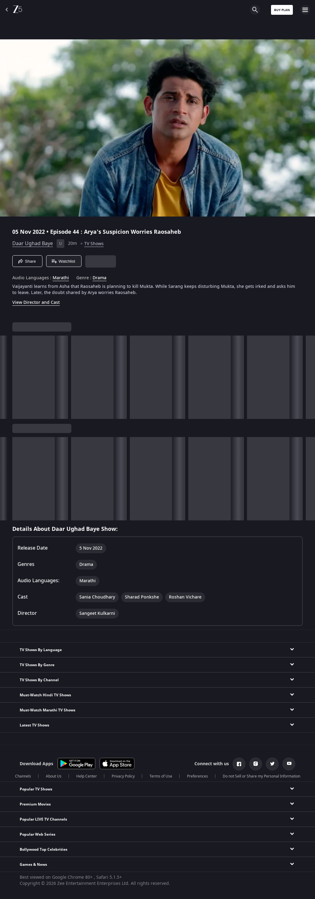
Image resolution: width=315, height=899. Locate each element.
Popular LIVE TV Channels (43, 819)
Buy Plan (282, 10)
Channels (23, 776)
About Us (54, 776)
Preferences (197, 776)
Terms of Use (161, 776)
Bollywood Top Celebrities (43, 849)
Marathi (61, 278)
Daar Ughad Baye (32, 243)
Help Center (86, 776)
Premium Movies (35, 804)
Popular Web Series (37, 834)
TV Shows (94, 244)
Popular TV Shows (36, 789)
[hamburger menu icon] (305, 10)
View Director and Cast (36, 302)
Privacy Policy (123, 776)
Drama (99, 278)
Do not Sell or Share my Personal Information (261, 776)
